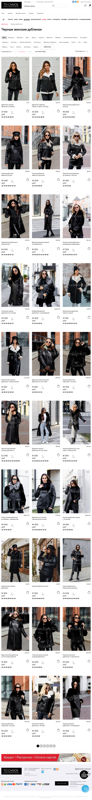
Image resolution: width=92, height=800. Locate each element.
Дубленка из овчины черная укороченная (39, 518)
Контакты (31, 13)
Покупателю (40, 13)
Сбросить (47, 47)
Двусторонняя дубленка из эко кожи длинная (9, 656)
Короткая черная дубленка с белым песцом (38, 725)
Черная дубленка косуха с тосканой (71, 518)
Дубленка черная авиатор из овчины (8, 106)
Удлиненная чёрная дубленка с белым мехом (10, 381)
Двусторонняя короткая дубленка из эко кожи (40, 381)
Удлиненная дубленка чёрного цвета (70, 312)
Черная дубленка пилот (40, 586)
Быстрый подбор (40, 51)
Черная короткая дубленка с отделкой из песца (71, 656)
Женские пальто (36, 19)
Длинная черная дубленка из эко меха (39, 449)
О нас (2, 13)
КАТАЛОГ (10, 19)
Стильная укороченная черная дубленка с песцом (40, 656)
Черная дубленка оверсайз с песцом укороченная (8, 725)
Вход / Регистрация (86, 2)
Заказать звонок (29, 6)
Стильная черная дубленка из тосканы (8, 312)
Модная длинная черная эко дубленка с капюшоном (40, 243)
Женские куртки (73, 19)
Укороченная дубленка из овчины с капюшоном (9, 518)
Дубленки (27, 19)
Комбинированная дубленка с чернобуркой (40, 312)
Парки (21, 19)
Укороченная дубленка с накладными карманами (71, 243)
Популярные (22, 51)
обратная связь (61, 783)
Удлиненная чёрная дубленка (8, 587)
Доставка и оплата (20, 13)
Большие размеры (85, 19)
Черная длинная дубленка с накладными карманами (71, 725)
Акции (44, 19)
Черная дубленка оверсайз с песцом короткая (69, 381)
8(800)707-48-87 (83, 769)
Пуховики (64, 19)
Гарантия (10, 13)
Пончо (49, 19)
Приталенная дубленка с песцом (71, 106)
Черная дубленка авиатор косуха (7, 174)
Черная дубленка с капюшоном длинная (70, 587)
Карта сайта (73, 786)
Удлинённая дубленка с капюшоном (9, 243)
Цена (15, 51)
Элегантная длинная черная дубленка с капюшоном (8, 449)
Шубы (16, 19)
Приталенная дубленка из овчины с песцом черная (71, 174)
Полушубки (56, 19)
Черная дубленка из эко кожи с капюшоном (71, 449)
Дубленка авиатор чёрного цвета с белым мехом (40, 106)
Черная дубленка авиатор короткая (38, 174)
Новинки (29, 51)
